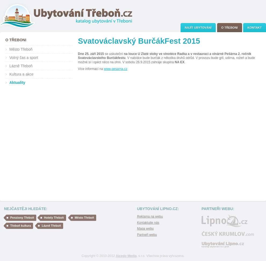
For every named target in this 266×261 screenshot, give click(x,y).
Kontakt (254, 27)
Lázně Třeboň (21, 66)
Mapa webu (145, 228)
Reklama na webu (150, 216)
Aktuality (17, 82)
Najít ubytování (198, 27)
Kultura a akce (21, 74)
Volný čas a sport (23, 57)
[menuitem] (198, 27)
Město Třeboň (21, 49)
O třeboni (229, 27)
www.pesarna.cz (115, 69)
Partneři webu (147, 235)
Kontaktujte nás (148, 223)
